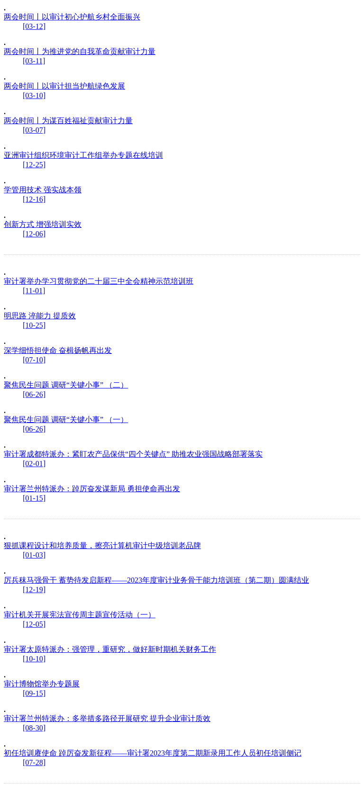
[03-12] (34, 26)
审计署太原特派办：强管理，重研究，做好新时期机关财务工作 (110, 649)
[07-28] (34, 762)
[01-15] (34, 498)
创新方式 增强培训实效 (43, 224)
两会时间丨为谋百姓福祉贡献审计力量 (68, 121)
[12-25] (34, 165)
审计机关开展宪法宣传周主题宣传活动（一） (79, 615)
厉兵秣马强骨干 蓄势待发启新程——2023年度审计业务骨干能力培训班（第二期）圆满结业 (156, 580)
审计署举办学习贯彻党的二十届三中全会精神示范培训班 (98, 281)
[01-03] (34, 555)
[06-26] (34, 394)
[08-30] (34, 728)
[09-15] (34, 693)
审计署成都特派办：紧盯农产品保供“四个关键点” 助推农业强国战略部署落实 (133, 454)
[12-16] (34, 199)
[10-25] (34, 325)
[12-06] (34, 234)
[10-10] (34, 659)
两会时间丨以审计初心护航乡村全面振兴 (72, 17)
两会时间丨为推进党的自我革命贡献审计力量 (79, 51)
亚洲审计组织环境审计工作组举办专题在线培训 (83, 155)
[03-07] (34, 130)
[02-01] (34, 464)
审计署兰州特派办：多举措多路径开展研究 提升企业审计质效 (107, 718)
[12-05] (34, 624)
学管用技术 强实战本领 (43, 190)
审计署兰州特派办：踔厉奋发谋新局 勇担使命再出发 (92, 489)
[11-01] (34, 291)
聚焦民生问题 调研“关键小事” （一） (66, 419)
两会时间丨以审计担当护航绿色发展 (64, 86)
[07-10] (34, 360)
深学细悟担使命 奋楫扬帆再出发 (58, 350)
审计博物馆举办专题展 (42, 684)
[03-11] (34, 61)
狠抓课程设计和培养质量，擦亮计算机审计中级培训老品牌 (102, 545)
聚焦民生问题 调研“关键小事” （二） (66, 385)
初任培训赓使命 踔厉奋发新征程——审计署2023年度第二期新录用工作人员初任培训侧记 (152, 753)
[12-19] (34, 590)
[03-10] (34, 95)
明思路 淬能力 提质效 (40, 316)
